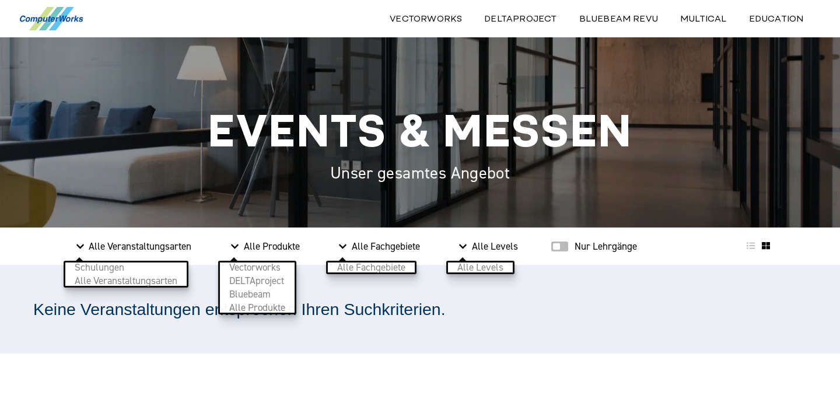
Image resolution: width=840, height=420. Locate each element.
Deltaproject (520, 18)
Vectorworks (426, 18)
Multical (703, 18)
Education (776, 18)
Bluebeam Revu (618, 18)
